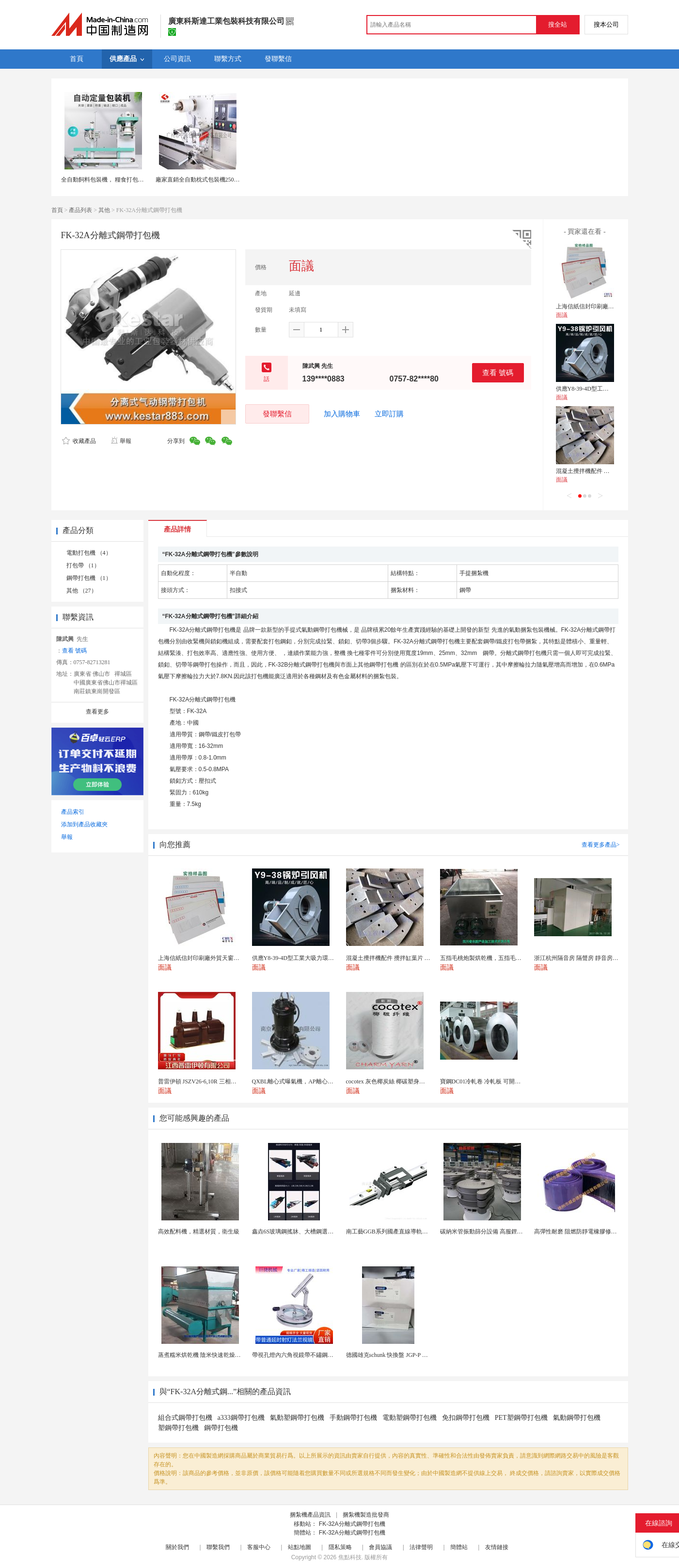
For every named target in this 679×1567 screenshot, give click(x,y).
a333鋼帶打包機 (241, 1417)
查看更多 (97, 711)
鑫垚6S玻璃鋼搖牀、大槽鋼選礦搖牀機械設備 (310, 1231)
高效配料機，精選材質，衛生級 (198, 1231)
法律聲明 (421, 1547)
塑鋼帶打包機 (178, 1427)
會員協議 (380, 1547)
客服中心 (258, 1547)
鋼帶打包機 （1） (88, 578)
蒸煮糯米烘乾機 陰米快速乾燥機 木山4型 (210, 1355)
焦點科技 (350, 1557)
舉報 (121, 441)
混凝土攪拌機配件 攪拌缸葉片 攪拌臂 (604, 471)
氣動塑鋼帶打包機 (297, 1417)
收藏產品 (79, 441)
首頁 (57, 210)
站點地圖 (299, 1547)
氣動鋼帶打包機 (576, 1417)
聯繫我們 (218, 1547)
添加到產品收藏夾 (84, 824)
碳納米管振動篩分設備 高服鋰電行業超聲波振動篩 (504, 1231)
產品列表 (80, 210)
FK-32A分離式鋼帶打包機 (352, 1524)
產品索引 (72, 811)
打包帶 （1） (83, 565)
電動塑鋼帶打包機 (409, 1417)
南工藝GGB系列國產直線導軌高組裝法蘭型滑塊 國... (413, 1231)
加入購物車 (342, 414)
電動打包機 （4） (88, 552)
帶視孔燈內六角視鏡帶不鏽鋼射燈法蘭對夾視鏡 (313, 1355)
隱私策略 (340, 1547)
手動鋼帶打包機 (353, 1417)
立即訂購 (389, 414)
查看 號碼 (497, 372)
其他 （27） (81, 590)
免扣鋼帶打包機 (466, 1417)
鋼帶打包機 (221, 1427)
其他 (104, 210)
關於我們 (177, 1547)
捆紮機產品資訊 (310, 1514)
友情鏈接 (496, 1547)
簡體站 (459, 1547)
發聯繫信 (277, 414)
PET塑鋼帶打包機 (521, 1417)
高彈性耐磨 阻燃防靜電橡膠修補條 (578, 1231)
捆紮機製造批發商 (366, 1514)
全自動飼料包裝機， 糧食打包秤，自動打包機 (120, 179)
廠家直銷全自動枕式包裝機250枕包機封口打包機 (218, 179)
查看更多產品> (601, 844)
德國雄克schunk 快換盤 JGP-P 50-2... (391, 1355)
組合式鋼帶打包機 (185, 1417)
